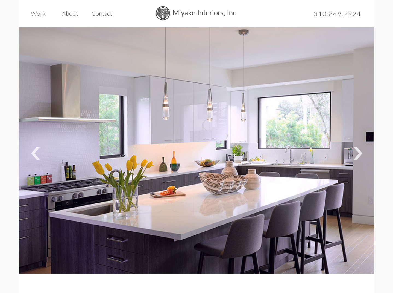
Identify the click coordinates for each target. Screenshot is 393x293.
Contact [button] (102, 13)
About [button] (70, 13)
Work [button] (38, 13)
